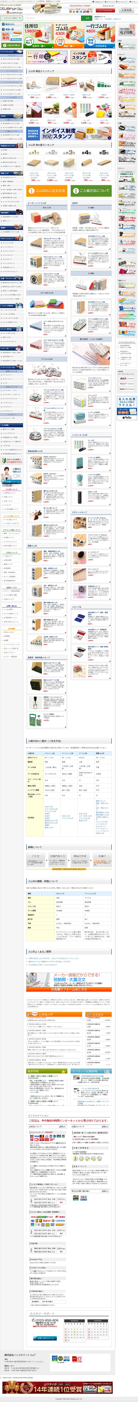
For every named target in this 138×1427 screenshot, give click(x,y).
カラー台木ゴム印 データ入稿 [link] (12, 78)
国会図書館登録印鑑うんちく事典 (125, 346)
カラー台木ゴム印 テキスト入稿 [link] (12, 74)
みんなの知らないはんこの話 (125, 364)
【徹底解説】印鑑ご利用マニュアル (125, 358)
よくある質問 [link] (8, 609)
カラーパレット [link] (8, 379)
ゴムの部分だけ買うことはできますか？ (43, 965)
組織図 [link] (6, 640)
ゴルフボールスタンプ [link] (10, 271)
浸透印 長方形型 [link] (8, 101)
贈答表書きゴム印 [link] (102, 815)
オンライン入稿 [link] (67, 753)
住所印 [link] (47, 814)
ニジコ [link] (5, 383)
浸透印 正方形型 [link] (8, 105)
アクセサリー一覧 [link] (8, 418)
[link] (38, 35)
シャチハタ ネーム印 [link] (9, 310)
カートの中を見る (105, 10)
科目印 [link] (47, 818)
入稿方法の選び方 (11, 45)
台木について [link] (8, 501)
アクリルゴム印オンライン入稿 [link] (11, 94)
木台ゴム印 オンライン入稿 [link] (11, 67)
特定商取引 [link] (7, 568)
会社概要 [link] (7, 636)
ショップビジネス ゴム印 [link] (11, 201)
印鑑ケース (99, 19)
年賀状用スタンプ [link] (8, 267)
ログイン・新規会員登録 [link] (12, 591)
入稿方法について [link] (9, 493)
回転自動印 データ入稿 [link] (10, 217)
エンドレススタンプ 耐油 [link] (11, 299)
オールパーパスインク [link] (10, 398)
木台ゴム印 (11, 55)
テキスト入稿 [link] (50, 753)
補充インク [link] (6, 221)
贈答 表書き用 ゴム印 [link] (10, 197)
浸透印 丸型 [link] (6, 109)
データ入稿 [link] (83, 753)
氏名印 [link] (47, 816)
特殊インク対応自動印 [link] (10, 291)
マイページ (110, 2)
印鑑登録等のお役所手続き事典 (125, 352)
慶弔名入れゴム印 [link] (51, 820)
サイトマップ (122, 2)
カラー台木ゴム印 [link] (51, 809)
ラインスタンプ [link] (101, 829)
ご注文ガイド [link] (8, 556)
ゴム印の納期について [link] (11, 509)
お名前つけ (117, 19)
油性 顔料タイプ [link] (11, 352)
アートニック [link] (7, 375)
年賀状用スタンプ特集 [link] (10, 437)
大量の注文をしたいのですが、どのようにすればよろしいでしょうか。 (54, 958)
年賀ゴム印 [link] (100, 833)
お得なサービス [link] (9, 599)
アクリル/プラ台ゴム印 (11, 82)
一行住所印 (108, 19)
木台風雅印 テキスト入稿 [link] (11, 232)
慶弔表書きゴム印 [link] (102, 812)
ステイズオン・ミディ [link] (10, 390)
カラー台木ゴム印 (11, 71)
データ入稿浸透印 (11, 97)
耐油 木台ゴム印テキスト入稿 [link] (12, 282)
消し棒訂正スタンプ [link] (9, 177)
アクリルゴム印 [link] (50, 811)
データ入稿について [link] (10, 519)
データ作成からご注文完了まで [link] (11, 523)
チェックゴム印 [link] (101, 822)
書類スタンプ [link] (101, 801)
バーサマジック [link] (8, 411)
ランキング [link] (7, 505)
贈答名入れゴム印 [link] (51, 823)
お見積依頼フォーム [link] (10, 617)
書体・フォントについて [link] (12, 533)
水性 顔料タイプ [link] (8, 356)
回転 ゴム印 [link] (6, 337)
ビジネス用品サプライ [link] (10, 322)
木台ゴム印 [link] (49, 807)
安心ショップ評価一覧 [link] (11, 648)
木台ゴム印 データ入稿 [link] (10, 63)
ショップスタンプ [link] (102, 831)
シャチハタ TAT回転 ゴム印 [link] (11, 295)
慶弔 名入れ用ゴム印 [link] (9, 158)
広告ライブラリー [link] (9, 652)
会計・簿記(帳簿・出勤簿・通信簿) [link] (12, 189)
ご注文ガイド (98, 2)
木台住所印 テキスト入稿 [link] (11, 123)
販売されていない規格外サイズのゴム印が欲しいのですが (49, 961)
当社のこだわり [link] (9, 632)
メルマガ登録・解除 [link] (10, 595)
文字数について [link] (9, 537)
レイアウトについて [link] (10, 542)
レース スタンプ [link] (8, 247)
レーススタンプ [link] (101, 824)
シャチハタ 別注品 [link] (9, 314)
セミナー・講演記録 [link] (10, 657)
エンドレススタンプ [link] (9, 341)
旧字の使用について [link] (10, 546)
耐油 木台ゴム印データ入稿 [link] (11, 286)
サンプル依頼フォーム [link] (11, 613)
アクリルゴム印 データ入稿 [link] (11, 90)
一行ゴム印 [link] (6, 445)
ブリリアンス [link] (7, 407)
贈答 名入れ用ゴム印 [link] (9, 162)
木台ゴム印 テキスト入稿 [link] (11, 59)
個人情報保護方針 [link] (9, 580)
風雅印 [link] (47, 825)
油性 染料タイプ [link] (12, 361)
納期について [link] (8, 564)
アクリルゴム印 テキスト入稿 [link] (12, 86)
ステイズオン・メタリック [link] (11, 394)
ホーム (133, 2)
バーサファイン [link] (8, 403)
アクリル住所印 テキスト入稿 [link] (12, 127)
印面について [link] (8, 497)
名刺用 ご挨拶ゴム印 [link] (9, 206)
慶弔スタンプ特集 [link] (8, 429)
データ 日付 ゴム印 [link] (9, 333)
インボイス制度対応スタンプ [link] (12, 450)
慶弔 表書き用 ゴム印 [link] (10, 193)
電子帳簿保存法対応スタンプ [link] (12, 454)
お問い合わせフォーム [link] (11, 622)
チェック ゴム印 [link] (8, 243)
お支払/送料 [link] (8, 560)
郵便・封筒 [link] (6, 185)
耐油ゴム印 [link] (49, 827)
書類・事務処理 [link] (8, 181)
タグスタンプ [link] (101, 826)
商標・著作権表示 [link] (9, 572)
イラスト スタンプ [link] (9, 251)
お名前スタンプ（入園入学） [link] (12, 166)
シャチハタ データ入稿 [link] (10, 318)
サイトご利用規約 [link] (9, 576)
